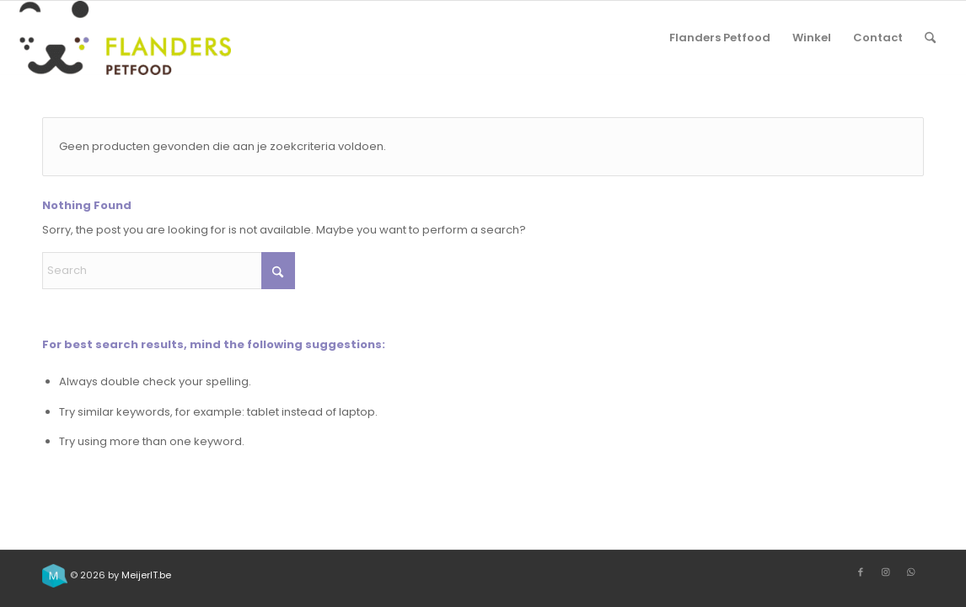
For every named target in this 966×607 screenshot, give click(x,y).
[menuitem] (719, 38)
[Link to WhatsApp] (911, 571)
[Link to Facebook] (860, 571)
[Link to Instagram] (886, 571)
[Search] (930, 38)
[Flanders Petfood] (125, 38)
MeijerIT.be (146, 575)
